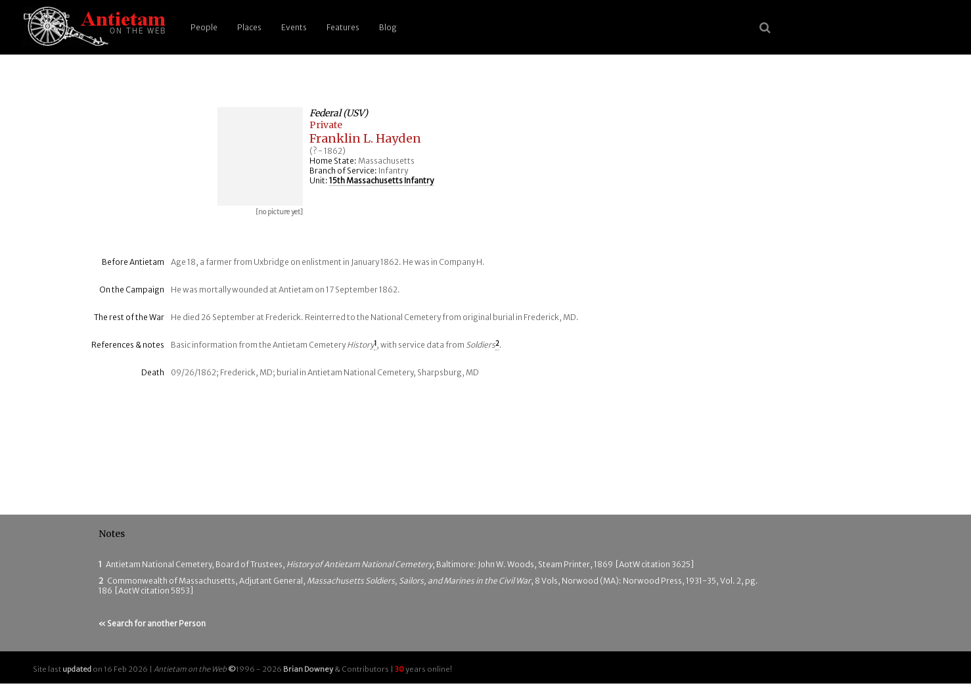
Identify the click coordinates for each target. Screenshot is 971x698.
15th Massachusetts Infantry (381, 180)
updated (76, 669)
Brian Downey (308, 669)
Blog (388, 27)
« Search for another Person (152, 623)
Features (343, 27)
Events (294, 27)
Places (249, 27)
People (204, 27)
